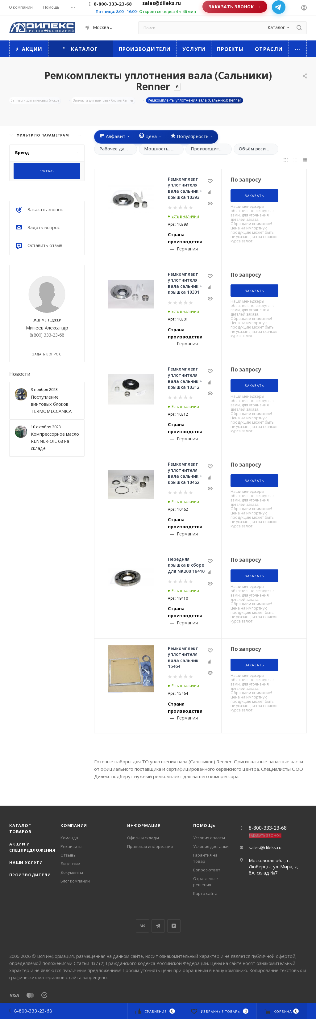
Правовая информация (150, 846)
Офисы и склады (143, 838)
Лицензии (70, 863)
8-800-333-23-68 (113, 4)
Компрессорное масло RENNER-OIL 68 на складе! (55, 442)
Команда (69, 838)
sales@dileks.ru (265, 847)
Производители (30, 875)
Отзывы (68, 855)
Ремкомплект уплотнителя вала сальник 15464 (183, 658)
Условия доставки (211, 846)
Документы (71, 872)
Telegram (158, 926)
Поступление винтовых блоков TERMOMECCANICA (51, 405)
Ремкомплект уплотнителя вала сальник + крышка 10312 (185, 379)
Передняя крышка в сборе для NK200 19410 (186, 566)
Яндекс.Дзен (174, 926)
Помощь (204, 825)
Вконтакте (142, 926)
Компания (73, 825)
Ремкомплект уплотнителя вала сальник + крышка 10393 (185, 189)
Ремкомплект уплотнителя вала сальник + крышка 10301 (185, 284)
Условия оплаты (209, 838)
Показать (47, 172)
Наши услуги (26, 862)
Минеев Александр (47, 328)
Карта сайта (205, 893)
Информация (144, 825)
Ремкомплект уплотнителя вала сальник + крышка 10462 (185, 474)
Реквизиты (71, 846)
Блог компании (75, 881)
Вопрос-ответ (206, 870)
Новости (19, 374)
